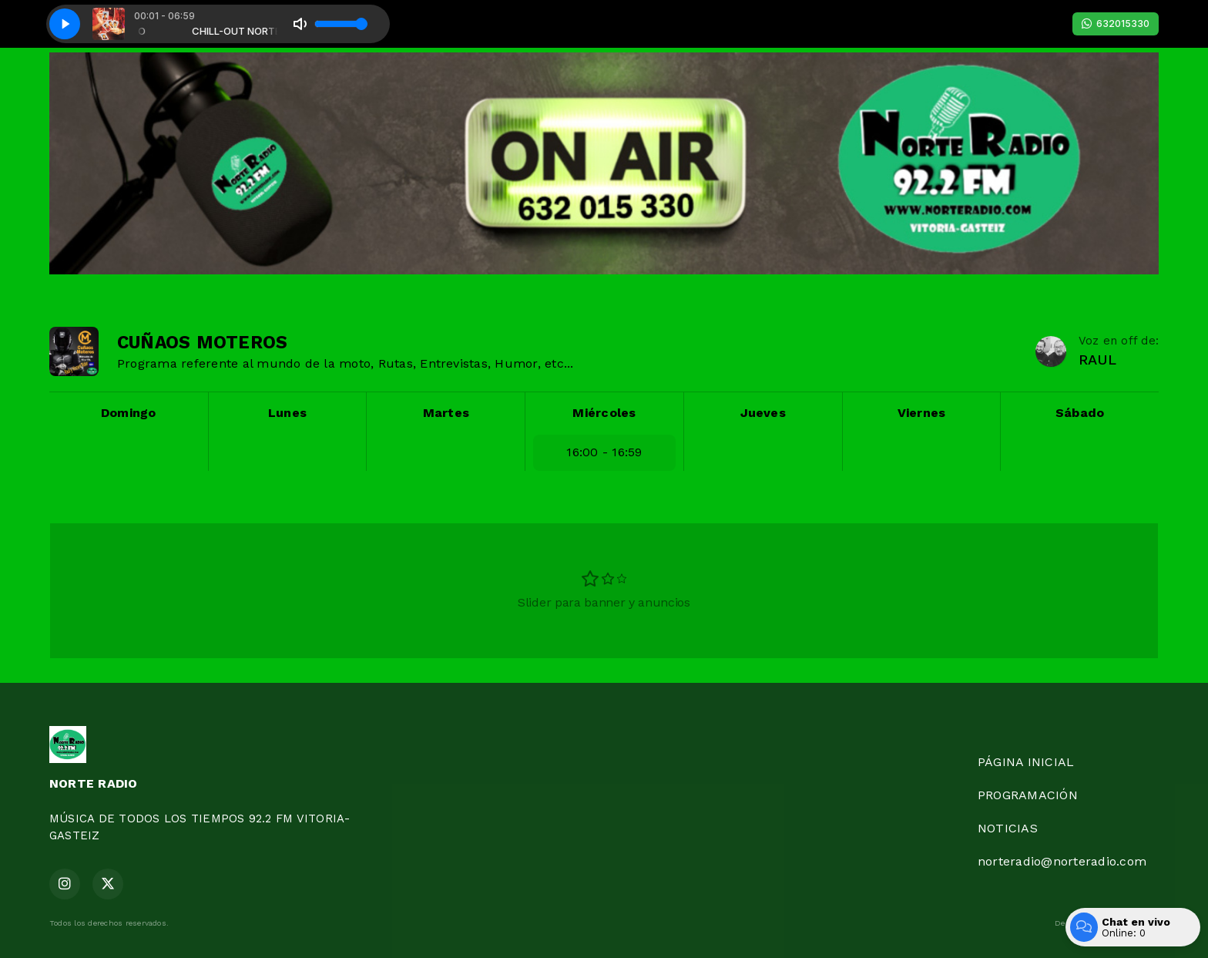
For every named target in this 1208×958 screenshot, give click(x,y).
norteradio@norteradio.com (1062, 861)
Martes (446, 412)
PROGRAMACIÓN (1028, 795)
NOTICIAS (1008, 828)
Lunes (287, 412)
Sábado (1079, 412)
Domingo (128, 412)
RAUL (1098, 359)
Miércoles (604, 412)
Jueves (763, 412)
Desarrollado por (1107, 923)
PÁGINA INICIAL (1026, 762)
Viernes (922, 412)
